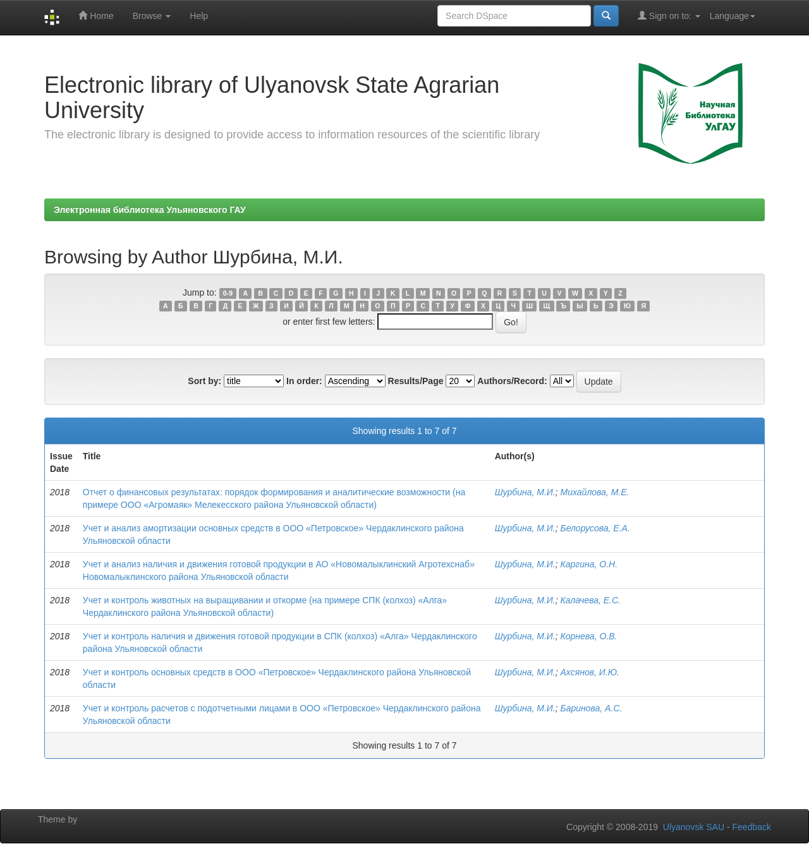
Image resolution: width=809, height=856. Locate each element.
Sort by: (204, 381)
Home (95, 15)
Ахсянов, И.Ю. (590, 672)
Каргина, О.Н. (589, 564)
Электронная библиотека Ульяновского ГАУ (150, 210)
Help (199, 16)
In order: (304, 381)
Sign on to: (669, 15)
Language (732, 16)
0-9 (228, 293)
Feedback (752, 827)
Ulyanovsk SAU (693, 827)
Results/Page (416, 381)
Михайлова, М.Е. (595, 492)
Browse (152, 16)
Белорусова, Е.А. (595, 528)
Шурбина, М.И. (525, 492)
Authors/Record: (512, 381)
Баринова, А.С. (592, 708)
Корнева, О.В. (589, 636)
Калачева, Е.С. (591, 600)
